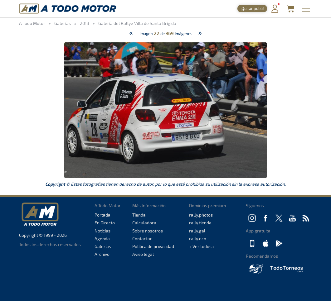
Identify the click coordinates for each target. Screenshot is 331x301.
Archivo (102, 254)
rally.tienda (200, 222)
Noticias (102, 230)
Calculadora (144, 222)
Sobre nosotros (147, 230)
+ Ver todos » (202, 246)
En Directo (105, 222)
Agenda (102, 238)
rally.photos (201, 214)
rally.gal (197, 230)
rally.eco (197, 238)
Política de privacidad (153, 246)
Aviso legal (143, 254)
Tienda (139, 214)
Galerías (103, 246)
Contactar (142, 238)
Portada (102, 214)
